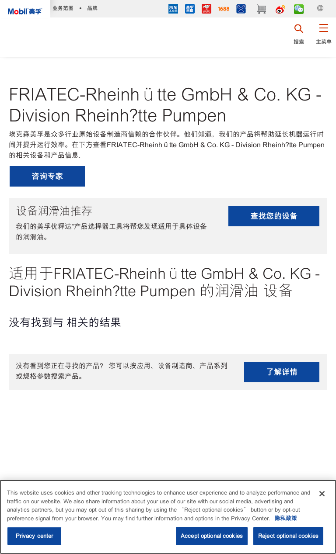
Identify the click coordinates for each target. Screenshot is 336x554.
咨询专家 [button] (47, 176)
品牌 (92, 8)
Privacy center (34, 536)
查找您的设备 (274, 216)
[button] (323, 37)
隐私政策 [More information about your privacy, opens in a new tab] (285, 518)
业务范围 (63, 8)
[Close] (322, 493)
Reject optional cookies (288, 536)
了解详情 (282, 372)
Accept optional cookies (212, 536)
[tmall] (190, 10)
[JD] (206, 10)
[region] (168, 517)
